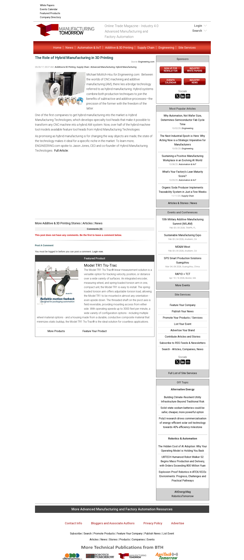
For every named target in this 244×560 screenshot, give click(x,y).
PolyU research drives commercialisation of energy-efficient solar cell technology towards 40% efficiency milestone (182, 423)
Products (124, 539)
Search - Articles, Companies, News (182, 349)
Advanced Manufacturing (103, 67)
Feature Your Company (183, 305)
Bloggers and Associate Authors (113, 523)
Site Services (187, 47)
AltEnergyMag (182, 491)
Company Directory (50, 17)
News (69, 47)
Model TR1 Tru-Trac (100, 265)
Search (88, 533)
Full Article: (61, 150)
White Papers (47, 5)
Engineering (166, 47)
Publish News (152, 533)
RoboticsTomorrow (183, 496)
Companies (138, 539)
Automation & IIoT (89, 47)
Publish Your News (183, 311)
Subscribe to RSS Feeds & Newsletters (183, 343)
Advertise (177, 523)
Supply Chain (145, 47)
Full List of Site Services (182, 373)
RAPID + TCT (182, 274)
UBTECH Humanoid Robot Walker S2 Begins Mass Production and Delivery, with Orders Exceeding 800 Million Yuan (183, 461)
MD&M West (182, 246)
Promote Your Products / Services (183, 317)
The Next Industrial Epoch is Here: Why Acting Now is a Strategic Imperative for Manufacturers (182, 140)
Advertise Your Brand (183, 330)
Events (150, 539)
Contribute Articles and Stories (182, 336)
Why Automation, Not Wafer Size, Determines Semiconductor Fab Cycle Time (183, 120)
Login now (97, 251)
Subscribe (76, 533)
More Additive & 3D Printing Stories (58, 223)
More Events (182, 285)
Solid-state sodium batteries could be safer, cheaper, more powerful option (183, 410)
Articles (88, 223)
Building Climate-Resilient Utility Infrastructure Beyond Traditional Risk (182, 399)
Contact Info (73, 523)
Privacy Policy (152, 523)
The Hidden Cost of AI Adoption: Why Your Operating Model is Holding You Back (182, 448)
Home (57, 47)
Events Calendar (49, 9)
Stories (113, 539)
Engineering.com (146, 61)
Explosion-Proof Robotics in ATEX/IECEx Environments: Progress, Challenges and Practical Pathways (182, 476)
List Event (168, 533)
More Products (56, 331)
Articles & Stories (178, 203)
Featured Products (50, 13)
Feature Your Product (94, 331)
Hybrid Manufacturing (126, 67)
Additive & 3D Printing (119, 47)
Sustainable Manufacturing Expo (182, 235)
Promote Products (104, 533)
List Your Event (182, 324)
